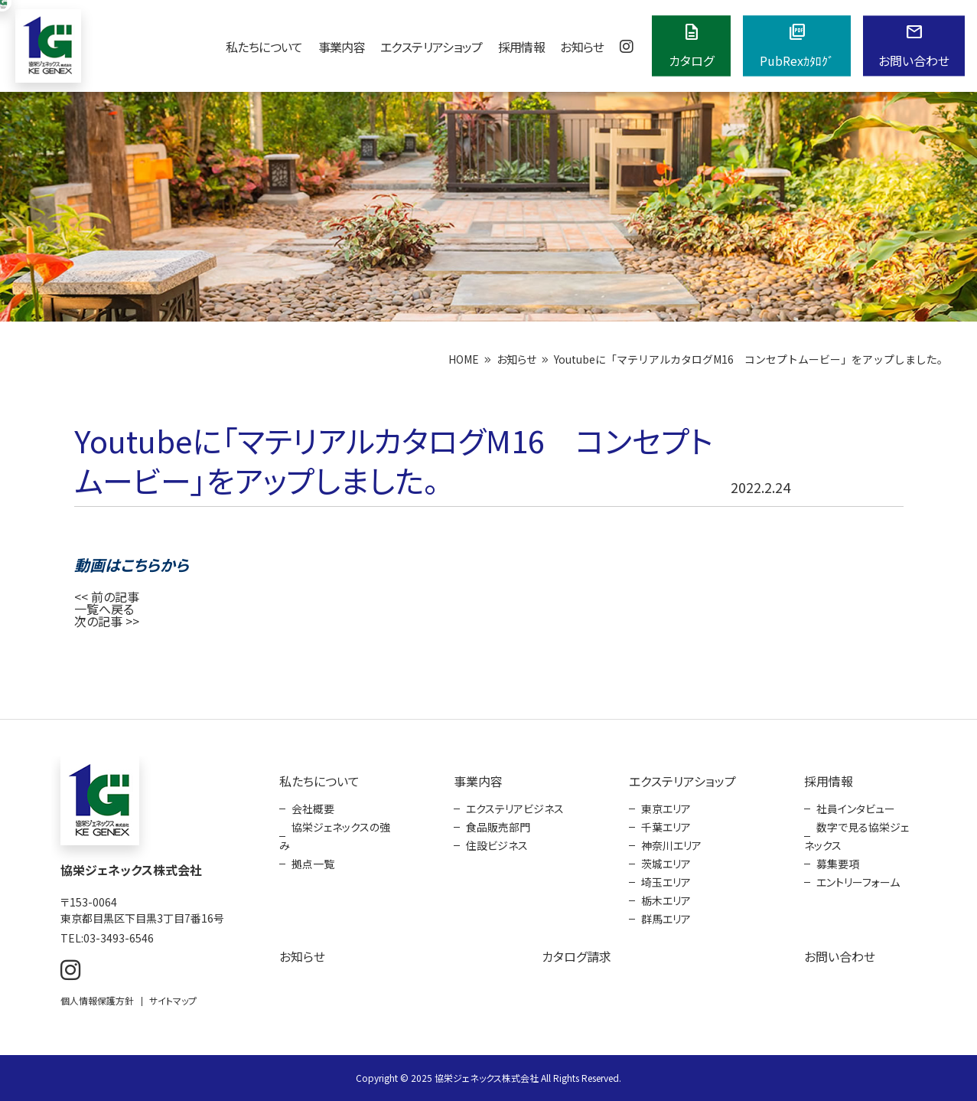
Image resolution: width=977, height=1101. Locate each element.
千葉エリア (666, 827)
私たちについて (264, 47)
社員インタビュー (855, 808)
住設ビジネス (497, 845)
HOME (463, 359)
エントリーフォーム (858, 882)
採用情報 (521, 47)
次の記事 (98, 621)
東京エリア (666, 808)
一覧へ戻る (104, 609)
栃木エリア (666, 900)
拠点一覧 (312, 863)
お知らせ (582, 47)
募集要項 (837, 863)
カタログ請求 (576, 956)
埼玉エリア (666, 882)
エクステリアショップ (431, 47)
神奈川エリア (671, 845)
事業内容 (341, 47)
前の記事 (115, 596)
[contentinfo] (488, 910)
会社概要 (312, 808)
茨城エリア (666, 863)
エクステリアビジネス (515, 808)
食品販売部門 (498, 827)
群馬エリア (666, 918)
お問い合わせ (839, 956)
